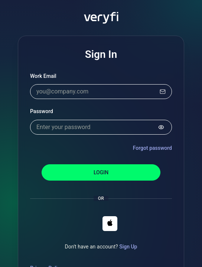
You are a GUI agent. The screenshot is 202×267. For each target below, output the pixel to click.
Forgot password (152, 148)
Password (41, 111)
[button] (109, 223)
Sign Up (128, 247)
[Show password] (161, 127)
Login (101, 172)
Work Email (43, 76)
